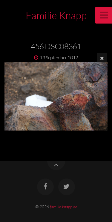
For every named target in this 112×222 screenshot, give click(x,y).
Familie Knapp (56, 15)
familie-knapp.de (63, 206)
